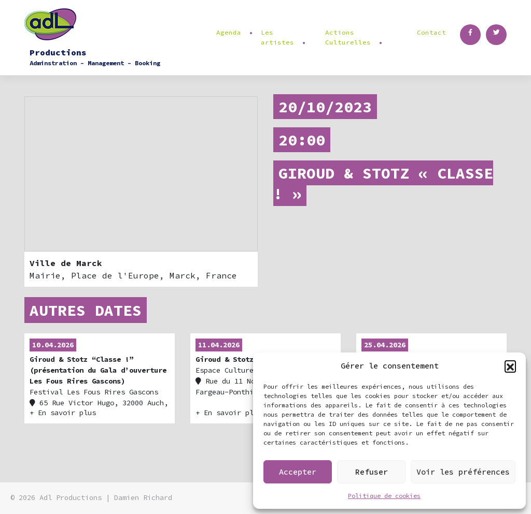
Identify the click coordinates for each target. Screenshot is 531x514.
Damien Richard (143, 497)
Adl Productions (70, 497)
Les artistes (277, 37)
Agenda (228, 32)
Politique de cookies (384, 496)
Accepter (297, 472)
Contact (431, 32)
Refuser (371, 472)
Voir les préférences (463, 472)
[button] (510, 366)
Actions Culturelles (348, 37)
